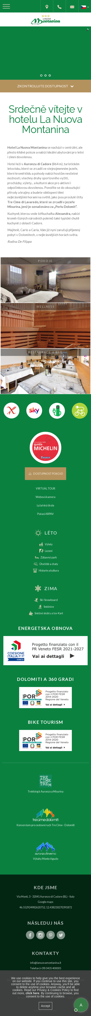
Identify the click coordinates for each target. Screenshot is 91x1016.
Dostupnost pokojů (45, 473)
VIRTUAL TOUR (45, 488)
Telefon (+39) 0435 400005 (45, 968)
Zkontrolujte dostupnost (45, 86)
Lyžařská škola (45, 505)
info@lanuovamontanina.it (45, 962)
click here (32, 993)
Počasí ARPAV (45, 514)
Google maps (45, 902)
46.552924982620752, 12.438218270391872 (45, 907)
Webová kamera (45, 497)
